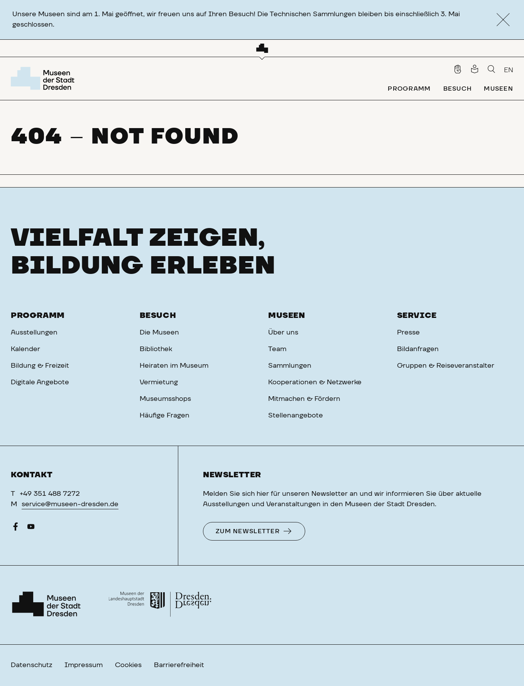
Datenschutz (31, 665)
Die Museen (159, 332)
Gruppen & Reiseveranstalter (445, 365)
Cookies (128, 665)
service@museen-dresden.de (70, 504)
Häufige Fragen (164, 415)
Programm (38, 315)
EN (508, 70)
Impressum (83, 665)
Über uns (283, 332)
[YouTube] (30, 528)
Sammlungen (289, 365)
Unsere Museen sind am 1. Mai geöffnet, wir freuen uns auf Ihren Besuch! (133, 14)
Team (277, 349)
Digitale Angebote (40, 382)
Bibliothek (156, 349)
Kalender (25, 349)
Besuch (158, 315)
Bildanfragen (418, 349)
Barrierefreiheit (179, 665)
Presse (408, 332)
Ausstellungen (34, 332)
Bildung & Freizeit (40, 365)
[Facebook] (15, 528)
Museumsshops (165, 398)
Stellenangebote (295, 415)
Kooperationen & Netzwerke (315, 382)
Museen (286, 315)
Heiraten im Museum (174, 365)
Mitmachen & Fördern (304, 398)
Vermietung (159, 382)
